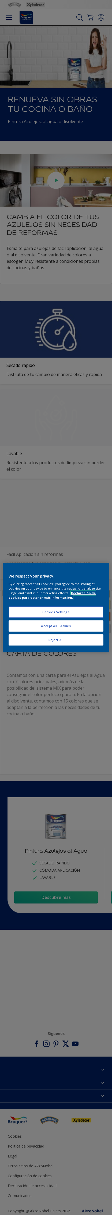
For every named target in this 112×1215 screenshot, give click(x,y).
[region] (56, 607)
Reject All (56, 640)
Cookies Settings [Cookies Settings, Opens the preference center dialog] (55, 612)
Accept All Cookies (56, 626)
